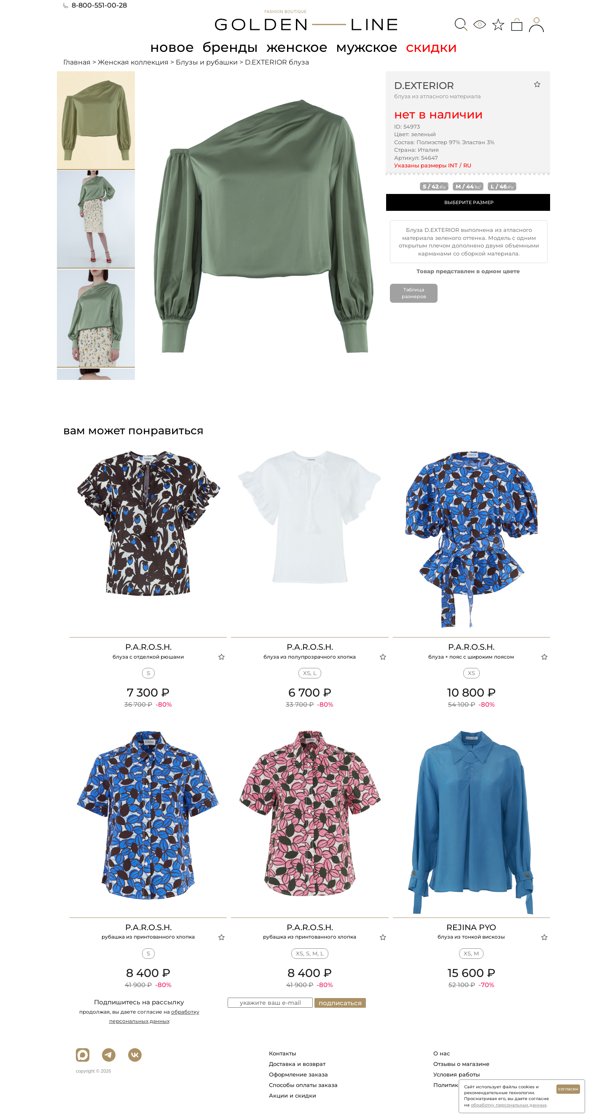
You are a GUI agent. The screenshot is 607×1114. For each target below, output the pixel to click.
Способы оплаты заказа (303, 1085)
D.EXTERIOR (424, 85)
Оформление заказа (298, 1074)
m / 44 (468, 186)
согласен (568, 1089)
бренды (230, 47)
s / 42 (434, 186)
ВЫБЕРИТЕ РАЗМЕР (469, 202)
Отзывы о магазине (461, 1063)
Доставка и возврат (297, 1063)
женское (297, 47)
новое (172, 47)
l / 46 (502, 186)
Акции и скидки (292, 1095)
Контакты (282, 1053)
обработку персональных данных (508, 1105)
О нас (441, 1053)
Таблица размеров (414, 293)
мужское (367, 47)
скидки (431, 47)
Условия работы (456, 1074)
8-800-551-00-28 (95, 5)
